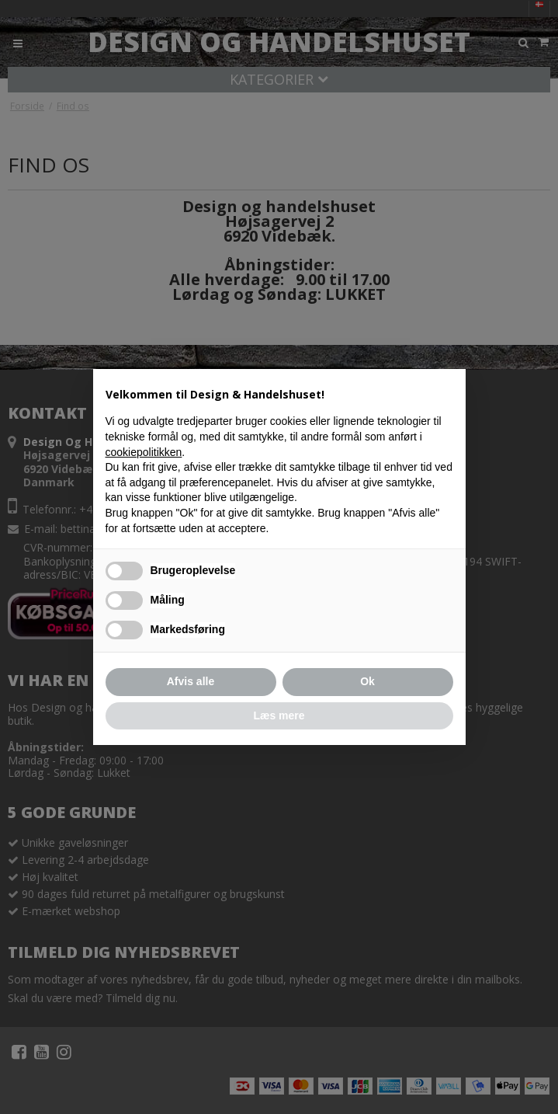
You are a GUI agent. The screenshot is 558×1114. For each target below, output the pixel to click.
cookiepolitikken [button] (144, 452)
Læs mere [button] (278, 715)
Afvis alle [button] (190, 681)
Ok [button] (367, 681)
